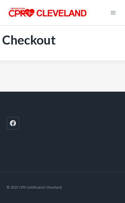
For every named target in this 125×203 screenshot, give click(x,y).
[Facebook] (13, 123)
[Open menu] (113, 12)
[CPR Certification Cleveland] (48, 12)
